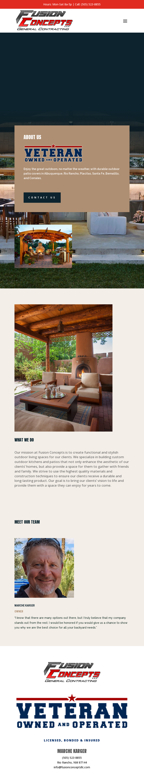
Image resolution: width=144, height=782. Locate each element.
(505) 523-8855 (72, 758)
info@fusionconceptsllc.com (72, 767)
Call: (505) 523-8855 (88, 4)
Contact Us (42, 197)
